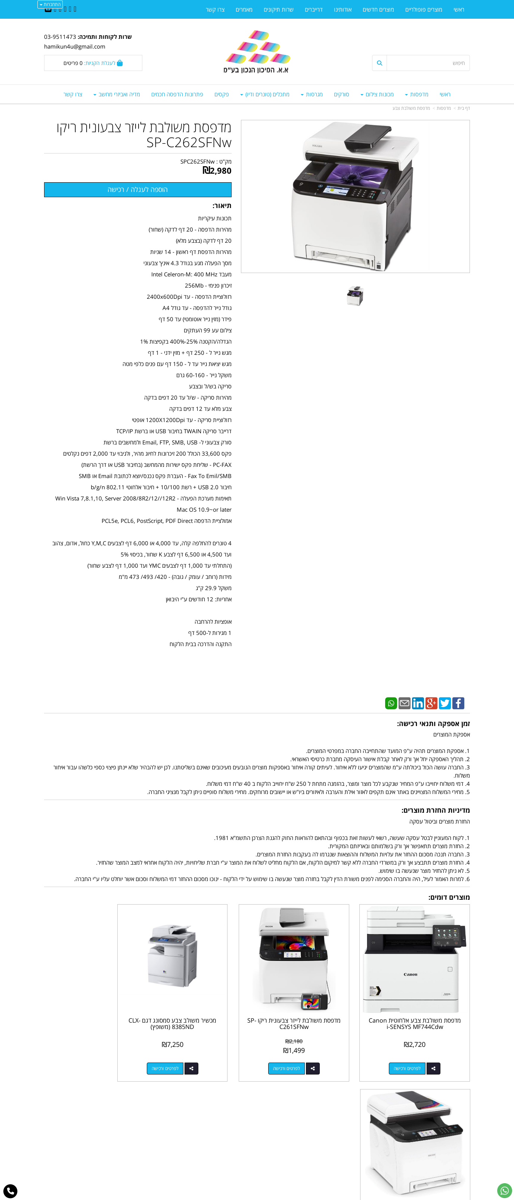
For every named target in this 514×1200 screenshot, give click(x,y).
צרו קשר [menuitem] (73, 94)
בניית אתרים (227, 1195)
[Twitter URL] (70, 9)
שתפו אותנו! (237, 1122)
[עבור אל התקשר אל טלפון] (10, 1191)
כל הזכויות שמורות (450, 1166)
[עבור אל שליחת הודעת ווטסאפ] (504, 1190)
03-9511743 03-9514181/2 (310, 1131)
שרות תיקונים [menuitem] (279, 9)
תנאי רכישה (348, 1138)
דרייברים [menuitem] (314, 9)
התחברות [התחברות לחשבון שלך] (50, 4)
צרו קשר (242, 1115)
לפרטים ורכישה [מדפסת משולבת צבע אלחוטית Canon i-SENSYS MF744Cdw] (413, 1056)
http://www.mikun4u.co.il (218, 1106)
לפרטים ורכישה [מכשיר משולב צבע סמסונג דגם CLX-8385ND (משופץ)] (195, 1056)
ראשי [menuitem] (445, 94)
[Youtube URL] (55, 9)
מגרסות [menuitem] (312, 94)
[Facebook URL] (75, 9)
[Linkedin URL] (65, 9)
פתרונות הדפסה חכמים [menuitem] (177, 94)
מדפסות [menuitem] (416, 94)
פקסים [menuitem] (221, 94)
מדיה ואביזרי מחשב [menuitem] (116, 94)
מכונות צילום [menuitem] (377, 94)
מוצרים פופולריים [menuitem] (423, 9)
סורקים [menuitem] (341, 94)
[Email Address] (48, 9)
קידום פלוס (246, 1195)
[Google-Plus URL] (60, 9)
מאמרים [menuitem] (244, 9)
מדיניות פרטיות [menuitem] (453, 1146)
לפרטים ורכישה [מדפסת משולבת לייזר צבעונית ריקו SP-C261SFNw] (304, 1056)
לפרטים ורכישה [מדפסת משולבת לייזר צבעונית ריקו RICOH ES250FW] (85, 1056)
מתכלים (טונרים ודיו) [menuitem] (264, 94)
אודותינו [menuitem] (343, 9)
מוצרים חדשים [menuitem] (378, 9)
